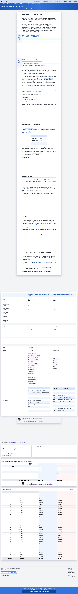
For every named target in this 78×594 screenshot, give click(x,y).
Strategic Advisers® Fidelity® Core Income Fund (32, 61)
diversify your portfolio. (27, 132)
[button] (37, 1)
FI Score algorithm (29, 128)
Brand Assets (70, 586)
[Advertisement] (39, 51)
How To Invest (3, 3)
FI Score (19, 39)
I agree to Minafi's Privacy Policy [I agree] (39, 591)
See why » (46, 40)
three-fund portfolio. (36, 153)
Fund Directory (8, 3)
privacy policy (40, 589)
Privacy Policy (70, 585)
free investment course (47, 187)
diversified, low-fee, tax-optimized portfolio (42, 262)
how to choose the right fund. (33, 224)
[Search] (73, 1)
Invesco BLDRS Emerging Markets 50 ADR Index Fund (33, 36)
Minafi (2, 583)
